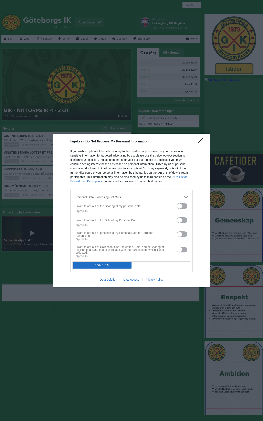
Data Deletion (108, 279)
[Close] (202, 142)
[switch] (182, 206)
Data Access (131, 279)
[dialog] (131, 210)
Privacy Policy (154, 279)
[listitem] (131, 197)
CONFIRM (102, 265)
